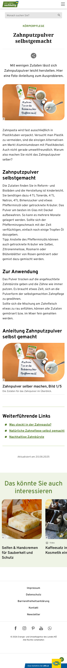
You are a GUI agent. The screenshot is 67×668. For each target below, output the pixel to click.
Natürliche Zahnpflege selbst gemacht (37, 431)
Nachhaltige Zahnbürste (26, 437)
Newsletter (33, 614)
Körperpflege (33, 26)
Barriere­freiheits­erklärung (33, 601)
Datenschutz (33, 594)
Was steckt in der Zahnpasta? (30, 425)
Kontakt (33, 608)
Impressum (33, 588)
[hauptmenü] (62, 4)
